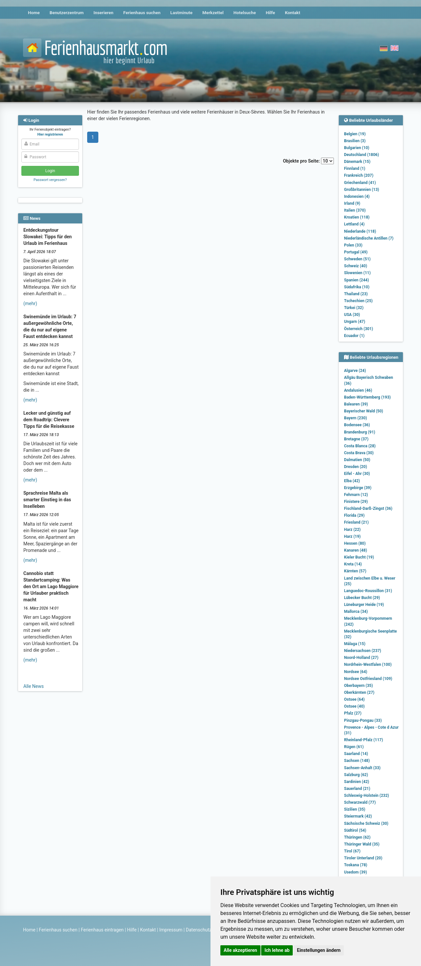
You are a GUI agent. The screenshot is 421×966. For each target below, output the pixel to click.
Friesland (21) (356, 522)
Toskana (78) (355, 865)
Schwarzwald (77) (360, 802)
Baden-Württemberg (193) (367, 397)
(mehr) (30, 303)
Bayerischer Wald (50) (363, 411)
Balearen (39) (356, 404)
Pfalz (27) (352, 713)
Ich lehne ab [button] (276, 950)
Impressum (170, 929)
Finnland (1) (354, 168)
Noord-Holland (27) (361, 657)
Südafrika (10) (356, 287)
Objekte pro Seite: (308, 161)
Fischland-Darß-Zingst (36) (368, 508)
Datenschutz (198, 929)
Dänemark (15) (357, 161)
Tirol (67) (352, 851)
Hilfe (270, 12)
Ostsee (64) (354, 699)
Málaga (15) (354, 643)
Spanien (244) (356, 280)
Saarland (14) (356, 753)
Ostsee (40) (354, 706)
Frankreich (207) (358, 175)
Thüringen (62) (357, 837)
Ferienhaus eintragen (102, 929)
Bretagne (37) (356, 439)
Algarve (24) (355, 370)
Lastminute (181, 12)
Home (34, 12)
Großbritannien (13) (361, 189)
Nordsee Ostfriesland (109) (368, 678)
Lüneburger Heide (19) (364, 604)
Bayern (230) (355, 418)
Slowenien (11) (357, 273)
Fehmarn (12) (356, 494)
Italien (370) (355, 210)
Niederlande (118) (360, 231)
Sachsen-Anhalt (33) (362, 768)
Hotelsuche (245, 12)
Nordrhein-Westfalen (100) (368, 664)
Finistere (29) (356, 501)
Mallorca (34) (356, 611)
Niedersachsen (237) (362, 650)
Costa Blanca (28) (360, 446)
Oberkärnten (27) (359, 692)
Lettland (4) (354, 224)
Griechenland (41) (360, 182)
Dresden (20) (355, 466)
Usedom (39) (355, 872)
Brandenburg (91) (359, 432)
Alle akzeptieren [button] (240, 950)
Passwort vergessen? (50, 180)
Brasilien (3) (354, 141)
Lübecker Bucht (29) (362, 597)
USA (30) (352, 314)
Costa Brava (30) (359, 453)
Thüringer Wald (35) (362, 844)
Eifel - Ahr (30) (357, 473)
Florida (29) (354, 515)
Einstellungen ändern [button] (319, 950)
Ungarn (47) (354, 321)
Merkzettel (213, 12)
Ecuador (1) (354, 335)
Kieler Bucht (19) (359, 557)
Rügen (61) (354, 746)
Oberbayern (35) (358, 685)
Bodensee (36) (357, 425)
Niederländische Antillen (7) (368, 238)
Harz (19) (352, 536)
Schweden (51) (357, 259)
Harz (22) (352, 529)
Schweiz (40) (355, 266)
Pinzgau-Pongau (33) (363, 720)
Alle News (33, 686)
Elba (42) (352, 481)
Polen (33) (353, 245)
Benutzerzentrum (67, 12)
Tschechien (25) (358, 301)
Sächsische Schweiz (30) (366, 823)
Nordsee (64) (355, 671)
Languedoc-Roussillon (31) (368, 590)
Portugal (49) (356, 252)
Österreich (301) (358, 328)
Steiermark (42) (358, 816)
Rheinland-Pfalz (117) (363, 740)
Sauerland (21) (357, 788)
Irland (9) (352, 203)
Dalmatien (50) (357, 459)
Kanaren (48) (355, 550)
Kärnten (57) (355, 571)
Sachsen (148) (357, 760)
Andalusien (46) (358, 390)
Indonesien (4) (357, 196)
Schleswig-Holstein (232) (366, 795)
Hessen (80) (355, 543)
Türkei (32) (353, 307)
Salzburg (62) (356, 774)
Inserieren (103, 12)
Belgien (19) (355, 134)
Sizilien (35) (354, 809)
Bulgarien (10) (356, 147)
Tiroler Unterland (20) (363, 858)
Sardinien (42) (356, 781)
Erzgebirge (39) (357, 487)
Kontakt (292, 12)
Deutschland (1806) (361, 154)
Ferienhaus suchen (142, 12)
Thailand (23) (356, 294)
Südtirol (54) (355, 830)
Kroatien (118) (357, 217)
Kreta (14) (353, 564)
